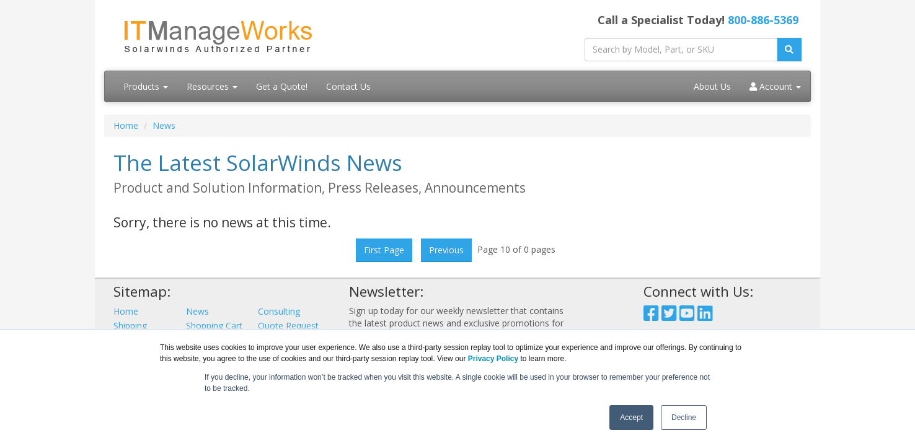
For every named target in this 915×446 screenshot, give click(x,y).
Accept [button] (631, 417)
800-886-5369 (763, 19)
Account (775, 86)
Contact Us (348, 86)
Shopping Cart (214, 325)
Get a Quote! (281, 86)
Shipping (130, 325)
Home (125, 125)
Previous (446, 250)
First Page (384, 250)
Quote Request (288, 325)
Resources (212, 86)
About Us (712, 86)
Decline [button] (683, 417)
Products (145, 86)
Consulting (279, 311)
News (163, 125)
